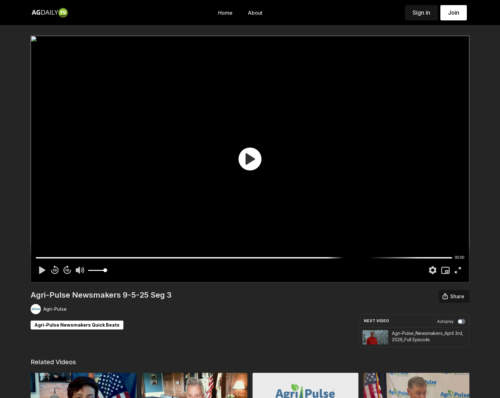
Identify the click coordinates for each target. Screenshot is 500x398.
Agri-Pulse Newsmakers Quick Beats (77, 325)
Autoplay (451, 321)
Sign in (421, 12)
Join (453, 12)
